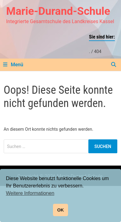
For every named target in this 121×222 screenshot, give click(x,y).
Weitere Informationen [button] (30, 193)
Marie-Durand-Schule (58, 11)
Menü (13, 65)
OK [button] (60, 210)
